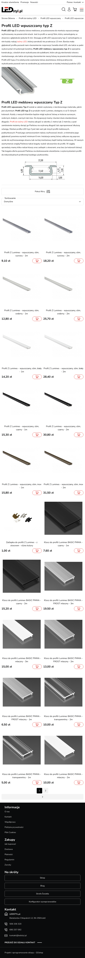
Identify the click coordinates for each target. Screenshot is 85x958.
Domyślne (8, 201)
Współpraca (10, 822)
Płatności (9, 854)
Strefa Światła (42, 893)
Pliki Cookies (10, 832)
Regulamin (9, 859)
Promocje (24, 2)
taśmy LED (22, 41)
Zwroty (8, 864)
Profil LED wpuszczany (51, 18)
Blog (42, 885)
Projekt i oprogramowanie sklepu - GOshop (24, 952)
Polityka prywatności (14, 827)
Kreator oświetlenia (10, 2)
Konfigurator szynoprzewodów (42, 901)
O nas (7, 811)
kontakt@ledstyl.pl (18, 935)
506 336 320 (15, 924)
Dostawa (9, 849)
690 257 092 (15, 929)
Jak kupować (10, 844)
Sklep (42, 877)
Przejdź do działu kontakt (20, 942)
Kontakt (8, 816)
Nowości (34, 2)
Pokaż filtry (42, 191)
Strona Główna (8, 18)
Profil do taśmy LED (28, 18)
